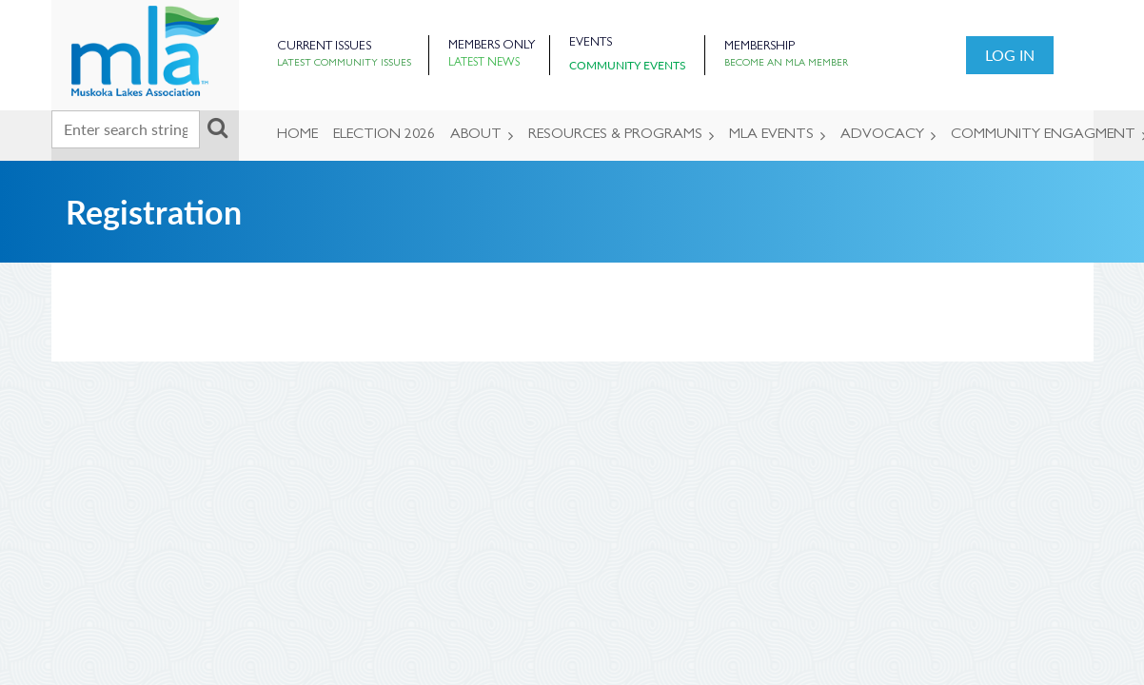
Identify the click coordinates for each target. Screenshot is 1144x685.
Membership (759, 47)
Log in (1010, 55)
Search (218, 127)
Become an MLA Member (786, 63)
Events (590, 43)
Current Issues (324, 47)
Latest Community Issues (344, 63)
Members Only (491, 46)
